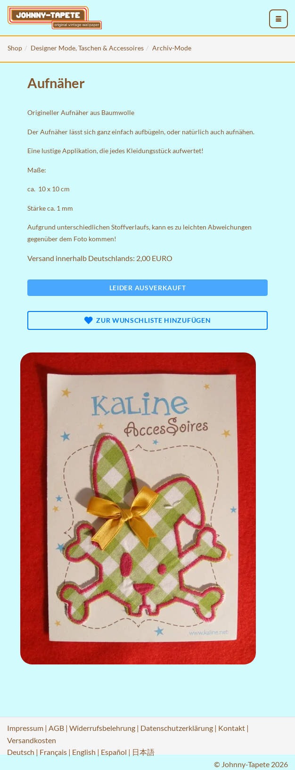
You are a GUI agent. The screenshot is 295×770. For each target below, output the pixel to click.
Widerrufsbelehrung (102, 727)
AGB (56, 727)
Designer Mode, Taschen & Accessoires (87, 48)
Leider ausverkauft (147, 288)
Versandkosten (31, 740)
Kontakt (231, 727)
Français (53, 751)
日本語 (143, 751)
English (84, 751)
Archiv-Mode (171, 48)
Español (114, 751)
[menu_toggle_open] (278, 18)
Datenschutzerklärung (176, 727)
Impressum (25, 727)
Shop (15, 48)
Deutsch (20, 751)
